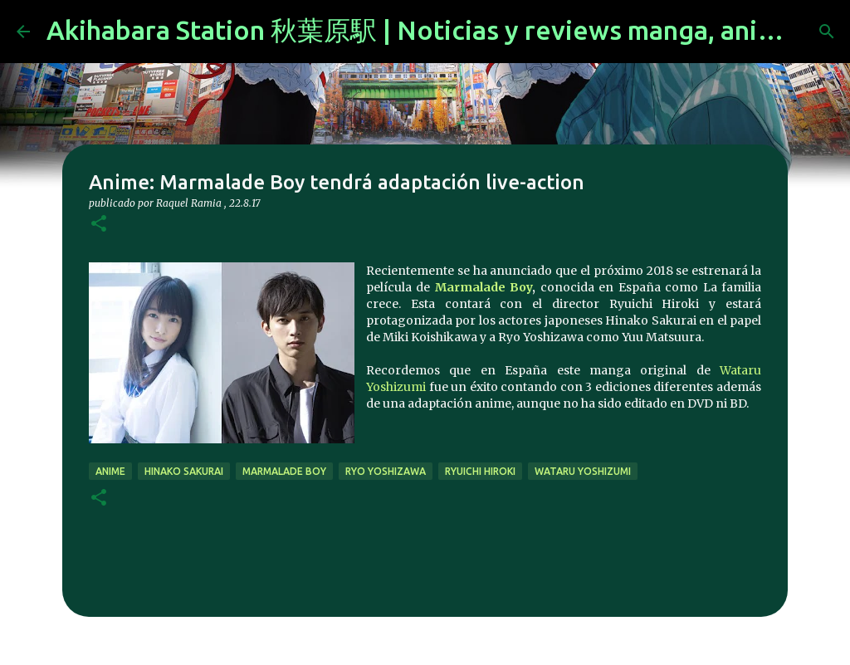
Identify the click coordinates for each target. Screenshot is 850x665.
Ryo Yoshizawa (385, 471)
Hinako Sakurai (183, 471)
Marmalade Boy (483, 287)
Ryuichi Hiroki (480, 471)
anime (110, 471)
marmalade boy (284, 471)
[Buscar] (827, 31)
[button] (99, 224)
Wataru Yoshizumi (583, 471)
